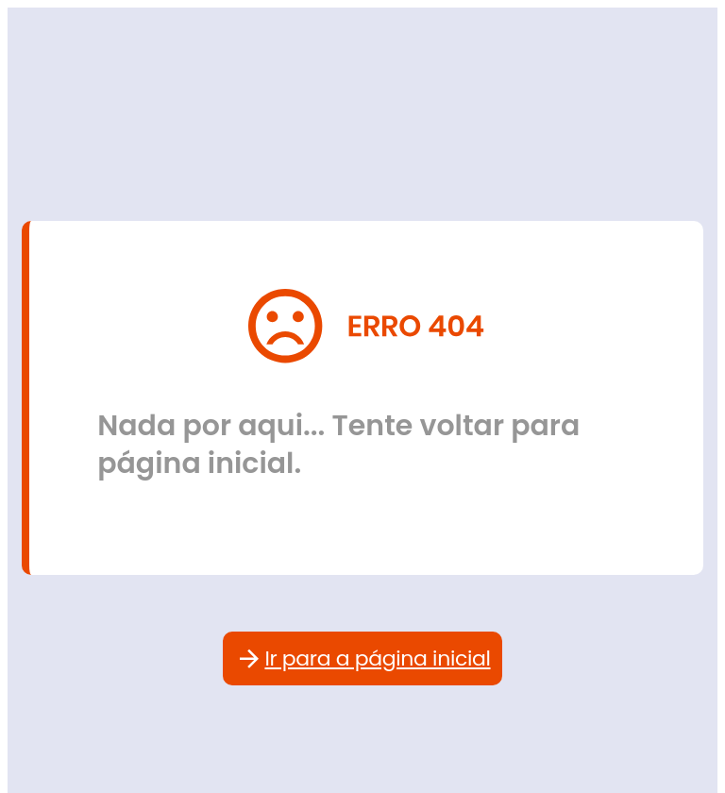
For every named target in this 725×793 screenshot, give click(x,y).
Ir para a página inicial (362, 658)
